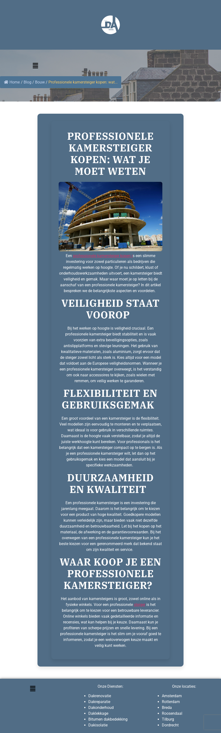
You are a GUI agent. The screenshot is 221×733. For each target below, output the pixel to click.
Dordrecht (170, 725)
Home (12, 82)
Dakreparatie (99, 701)
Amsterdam (172, 696)
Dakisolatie (98, 725)
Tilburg (168, 719)
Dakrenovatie (99, 696)
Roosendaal (172, 713)
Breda (167, 707)
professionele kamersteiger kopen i (103, 255)
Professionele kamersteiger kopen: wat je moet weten (110, 153)
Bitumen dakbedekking (108, 719)
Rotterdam (171, 701)
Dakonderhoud (101, 707)
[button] (35, 66)
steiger (139, 604)
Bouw (40, 82)
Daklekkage (98, 713)
